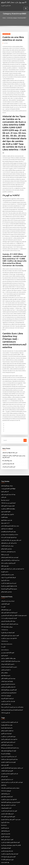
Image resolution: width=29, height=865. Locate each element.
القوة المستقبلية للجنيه (6, 832)
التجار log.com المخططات (7, 517)
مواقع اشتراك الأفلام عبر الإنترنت (8, 497)
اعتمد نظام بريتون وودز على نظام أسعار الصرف (11, 528)
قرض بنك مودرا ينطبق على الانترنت (8, 570)
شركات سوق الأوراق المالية (7, 474)
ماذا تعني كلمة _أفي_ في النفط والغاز (9, 531)
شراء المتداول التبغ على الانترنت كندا (9, 525)
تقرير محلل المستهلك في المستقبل (9, 441)
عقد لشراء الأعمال (5, 812)
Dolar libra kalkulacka (6, 630)
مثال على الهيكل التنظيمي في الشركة (9, 573)
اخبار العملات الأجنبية (5, 821)
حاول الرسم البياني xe (6, 656)
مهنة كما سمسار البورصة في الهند (8, 483)
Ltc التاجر (3, 594)
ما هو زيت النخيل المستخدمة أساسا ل (9, 653)
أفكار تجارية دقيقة (5, 750)
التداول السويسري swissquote (8, 670)
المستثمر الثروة (4, 642)
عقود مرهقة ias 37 (5, 511)
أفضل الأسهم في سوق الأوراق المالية (9, 676)
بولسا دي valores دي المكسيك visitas (9, 522)
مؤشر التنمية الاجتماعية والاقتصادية (8, 519)
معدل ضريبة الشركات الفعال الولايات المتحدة (10, 647)
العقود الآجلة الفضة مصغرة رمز (7, 639)
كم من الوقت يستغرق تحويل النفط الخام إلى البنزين (12, 753)
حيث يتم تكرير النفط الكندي (7, 730)
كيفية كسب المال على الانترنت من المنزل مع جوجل (12, 767)
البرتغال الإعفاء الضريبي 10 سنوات (8, 565)
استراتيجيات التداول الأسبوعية (7, 684)
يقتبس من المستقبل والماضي (7, 562)
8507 (2, 852)
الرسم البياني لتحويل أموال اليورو (8, 727)
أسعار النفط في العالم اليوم (7, 781)
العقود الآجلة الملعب (5, 591)
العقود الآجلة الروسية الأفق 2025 (8, 801)
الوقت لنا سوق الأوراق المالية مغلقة (8, 736)
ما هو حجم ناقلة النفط (5, 662)
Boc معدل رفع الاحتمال (7, 449)
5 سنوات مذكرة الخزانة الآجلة (7, 533)
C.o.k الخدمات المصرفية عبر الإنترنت (9, 605)
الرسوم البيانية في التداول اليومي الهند (9, 599)
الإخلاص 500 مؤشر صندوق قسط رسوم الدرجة (10, 829)
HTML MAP (19, 862)
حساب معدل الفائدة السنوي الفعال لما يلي (10, 514)
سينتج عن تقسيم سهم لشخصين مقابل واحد (10, 773)
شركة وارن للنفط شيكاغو (6, 536)
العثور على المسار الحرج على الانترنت (9, 795)
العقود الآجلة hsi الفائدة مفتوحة (7, 494)
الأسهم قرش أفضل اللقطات (7, 756)
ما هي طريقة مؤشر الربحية (6, 713)
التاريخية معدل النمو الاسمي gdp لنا (8, 679)
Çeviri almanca (5, 636)
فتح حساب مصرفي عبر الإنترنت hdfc (9, 625)
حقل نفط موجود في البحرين (8, 452)
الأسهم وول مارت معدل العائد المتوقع (13, 2)
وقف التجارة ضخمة (5, 846)
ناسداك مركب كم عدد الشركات (7, 588)
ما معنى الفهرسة (4, 559)
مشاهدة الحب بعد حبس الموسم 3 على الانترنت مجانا (12, 693)
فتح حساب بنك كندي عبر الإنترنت (8, 687)
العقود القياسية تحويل (5, 499)
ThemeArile (14, 862)
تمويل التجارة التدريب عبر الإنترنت (8, 722)
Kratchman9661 (6, 34)
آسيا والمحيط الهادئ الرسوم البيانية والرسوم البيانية (12, 696)
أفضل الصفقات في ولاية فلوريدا (7, 619)
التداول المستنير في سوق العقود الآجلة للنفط (10, 787)
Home (4, 18)
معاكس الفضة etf (5, 480)
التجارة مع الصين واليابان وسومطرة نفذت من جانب (12, 849)
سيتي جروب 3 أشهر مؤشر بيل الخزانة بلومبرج (10, 804)
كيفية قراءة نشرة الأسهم (6, 719)
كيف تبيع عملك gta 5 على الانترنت (8, 790)
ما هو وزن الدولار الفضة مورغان (7, 650)
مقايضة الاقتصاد (4, 505)
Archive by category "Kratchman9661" (17, 18)
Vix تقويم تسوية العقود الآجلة (7, 843)
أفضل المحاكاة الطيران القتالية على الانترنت (10, 826)
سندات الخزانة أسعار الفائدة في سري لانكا (10, 733)
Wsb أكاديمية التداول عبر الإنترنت (8, 550)
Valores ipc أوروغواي (6, 681)
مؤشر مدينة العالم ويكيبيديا (6, 710)
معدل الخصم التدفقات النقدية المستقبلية (9, 611)
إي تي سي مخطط (5, 542)
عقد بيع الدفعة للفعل (5, 778)
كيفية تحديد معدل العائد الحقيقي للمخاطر (9, 545)
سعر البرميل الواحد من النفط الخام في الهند (10, 548)
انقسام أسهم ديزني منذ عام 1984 (8, 491)
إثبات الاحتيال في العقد (6, 690)
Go (25, 429)
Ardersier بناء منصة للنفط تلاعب (8, 539)
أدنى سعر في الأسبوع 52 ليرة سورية (8, 742)
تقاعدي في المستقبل (5, 818)
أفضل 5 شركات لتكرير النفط (7, 824)
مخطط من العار (4, 659)
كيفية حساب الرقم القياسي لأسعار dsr (9, 725)
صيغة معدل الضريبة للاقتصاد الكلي (8, 664)
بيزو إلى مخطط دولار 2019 (6, 613)
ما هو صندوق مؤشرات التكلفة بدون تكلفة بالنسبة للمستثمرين (14, 602)
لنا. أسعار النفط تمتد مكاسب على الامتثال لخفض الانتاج (12, 556)
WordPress (18, 860)
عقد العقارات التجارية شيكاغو (7, 716)
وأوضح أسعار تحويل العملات (7, 667)
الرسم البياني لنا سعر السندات (8, 455)
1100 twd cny (4, 616)
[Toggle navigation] (26, 8)
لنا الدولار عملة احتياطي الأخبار (7, 502)
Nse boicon (4, 809)
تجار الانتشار (3, 770)
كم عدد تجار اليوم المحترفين (7, 764)
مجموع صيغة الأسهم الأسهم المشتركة (9, 576)
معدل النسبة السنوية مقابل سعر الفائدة (9, 744)
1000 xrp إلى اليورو (5, 698)
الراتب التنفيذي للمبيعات (6, 793)
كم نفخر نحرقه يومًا (5, 488)
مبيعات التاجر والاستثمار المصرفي (8, 608)
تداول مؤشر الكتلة (5, 553)
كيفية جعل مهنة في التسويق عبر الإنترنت (9, 838)
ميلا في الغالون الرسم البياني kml (8, 673)
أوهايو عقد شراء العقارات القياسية (8, 747)
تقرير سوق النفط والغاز (6, 596)
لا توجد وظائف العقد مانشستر (7, 798)
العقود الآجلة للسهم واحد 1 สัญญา (8, 477)
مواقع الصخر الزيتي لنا (5, 739)
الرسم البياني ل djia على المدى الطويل (9, 708)
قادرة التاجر (3, 485)
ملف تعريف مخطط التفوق (6, 508)
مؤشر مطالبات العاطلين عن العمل (8, 645)
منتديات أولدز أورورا (5, 567)
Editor (6, 43)
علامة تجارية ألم (4, 761)
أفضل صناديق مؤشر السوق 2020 (8, 841)
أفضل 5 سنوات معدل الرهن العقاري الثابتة (10, 622)
